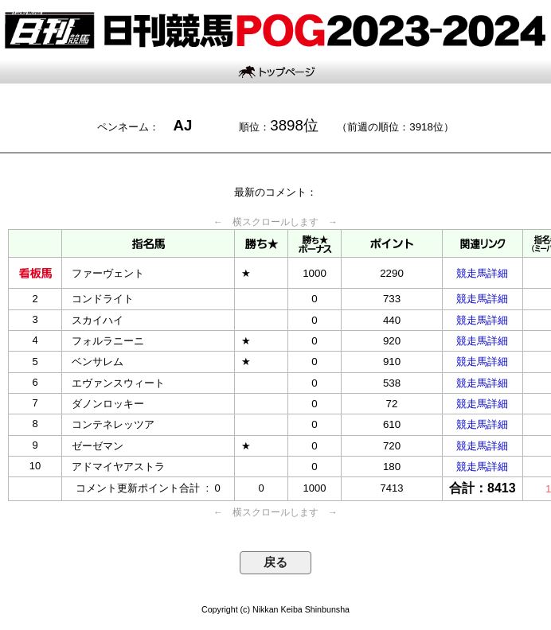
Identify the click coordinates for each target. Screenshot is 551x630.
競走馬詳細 (482, 273)
